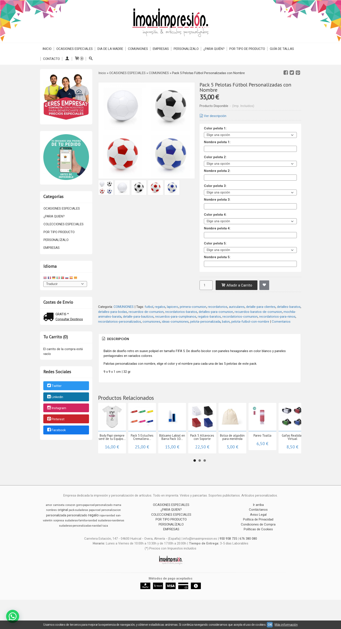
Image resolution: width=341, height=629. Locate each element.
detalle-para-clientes (260, 307)
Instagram (56, 408)
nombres (51, 524)
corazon (70, 519)
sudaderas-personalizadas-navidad (80, 540)
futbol (149, 307)
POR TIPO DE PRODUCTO (247, 49)
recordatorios (217, 307)
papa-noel (95, 524)
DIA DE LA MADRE (110, 49)
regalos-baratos (209, 317)
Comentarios (281, 322)
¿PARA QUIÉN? (214, 49)
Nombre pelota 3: (217, 200)
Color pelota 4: (215, 215)
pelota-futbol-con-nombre (250, 322)
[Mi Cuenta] (67, 59)
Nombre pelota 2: (217, 171)
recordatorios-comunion (240, 317)
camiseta (58, 519)
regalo (93, 529)
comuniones (151, 322)
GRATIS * (62, 314)
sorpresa (58, 535)
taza (105, 540)
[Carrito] (79, 59)
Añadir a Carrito (236, 285)
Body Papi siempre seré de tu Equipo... (121, 455)
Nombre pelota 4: (217, 228)
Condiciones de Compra (258, 539)
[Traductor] (65, 284)
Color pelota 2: (215, 157)
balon (226, 322)
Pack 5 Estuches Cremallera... (169, 453)
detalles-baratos (289, 307)
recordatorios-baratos (181, 312)
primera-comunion (193, 307)
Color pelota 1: (215, 128)
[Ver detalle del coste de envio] (49, 317)
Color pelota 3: (215, 186)
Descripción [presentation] (115, 339)
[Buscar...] (91, 59)
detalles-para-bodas (112, 312)
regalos (160, 307)
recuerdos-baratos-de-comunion (258, 312)
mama (117, 519)
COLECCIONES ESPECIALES (64, 224)
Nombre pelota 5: (217, 257)
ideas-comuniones (175, 322)
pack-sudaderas (78, 524)
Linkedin (55, 397)
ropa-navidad (107, 530)
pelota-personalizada (205, 322)
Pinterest (55, 419)
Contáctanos (258, 524)
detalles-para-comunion (216, 312)
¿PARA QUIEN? (54, 216)
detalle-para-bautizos (138, 317)
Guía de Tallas (282, 49)
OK (270, 625)
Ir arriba (258, 519)
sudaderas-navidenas (111, 535)
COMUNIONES (138, 49)
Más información (286, 625)
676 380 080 (248, 553)
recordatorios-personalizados (119, 322)
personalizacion (111, 524)
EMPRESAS (161, 49)
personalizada (56, 530)
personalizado (77, 530)
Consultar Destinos (69, 319)
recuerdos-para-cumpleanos (175, 317)
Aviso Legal (258, 529)
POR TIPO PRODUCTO (59, 232)
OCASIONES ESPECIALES (74, 49)
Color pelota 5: (215, 243)
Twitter (54, 386)
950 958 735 (228, 553)
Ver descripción (212, 116)
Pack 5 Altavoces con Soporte (265, 453)
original (63, 524)
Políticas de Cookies (258, 544)
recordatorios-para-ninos (277, 317)
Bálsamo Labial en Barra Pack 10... (216, 455)
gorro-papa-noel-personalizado (94, 519)
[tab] (115, 339)
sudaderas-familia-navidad (81, 535)
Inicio (47, 49)
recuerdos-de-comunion (146, 312)
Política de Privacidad (258, 534)
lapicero (172, 307)
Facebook (56, 430)
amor (49, 519)
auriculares (237, 307)
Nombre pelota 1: (217, 142)
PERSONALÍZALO (186, 49)
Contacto (51, 59)
